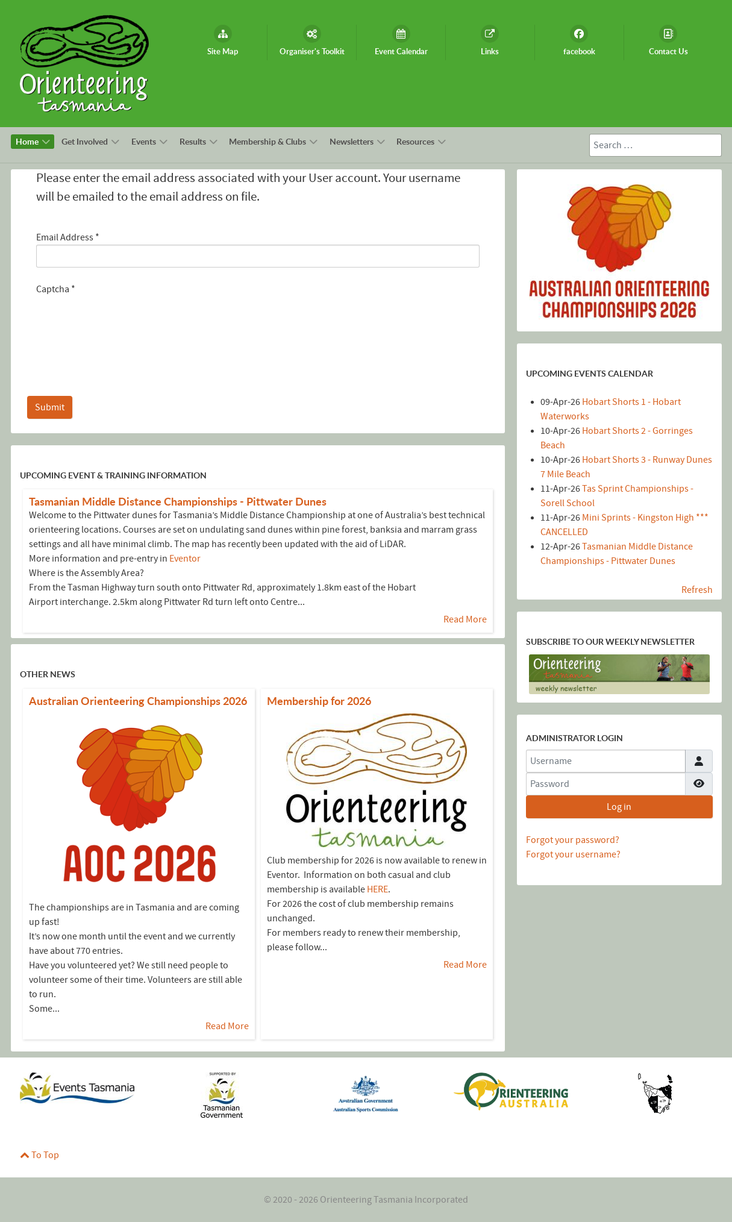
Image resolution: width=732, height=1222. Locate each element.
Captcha (55, 289)
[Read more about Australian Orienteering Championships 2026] (138, 701)
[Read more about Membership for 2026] (319, 701)
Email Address (67, 237)
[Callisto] (84, 62)
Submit (49, 407)
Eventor (185, 558)
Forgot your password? (572, 840)
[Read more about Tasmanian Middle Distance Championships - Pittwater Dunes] (178, 501)
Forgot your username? (573, 854)
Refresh (697, 589)
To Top (39, 1155)
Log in (619, 806)
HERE (377, 889)
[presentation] (127, 319)
